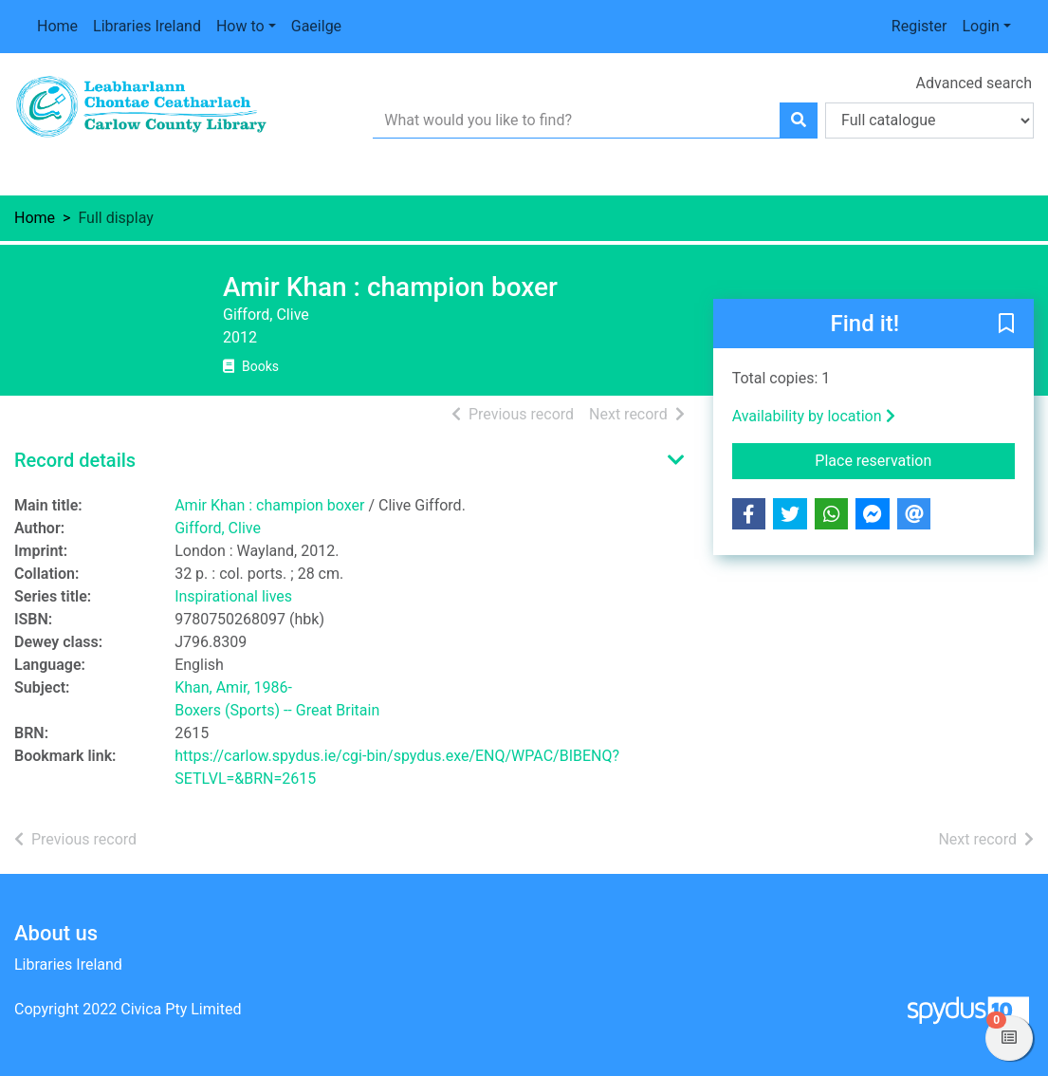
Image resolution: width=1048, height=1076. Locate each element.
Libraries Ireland (147, 26)
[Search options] (929, 120)
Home (57, 26)
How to (240, 26)
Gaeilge (316, 26)
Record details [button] (75, 460)
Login (980, 26)
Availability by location (813, 416)
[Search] (799, 120)
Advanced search (974, 83)
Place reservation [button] (915, 459)
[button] (1006, 324)
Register (919, 26)
